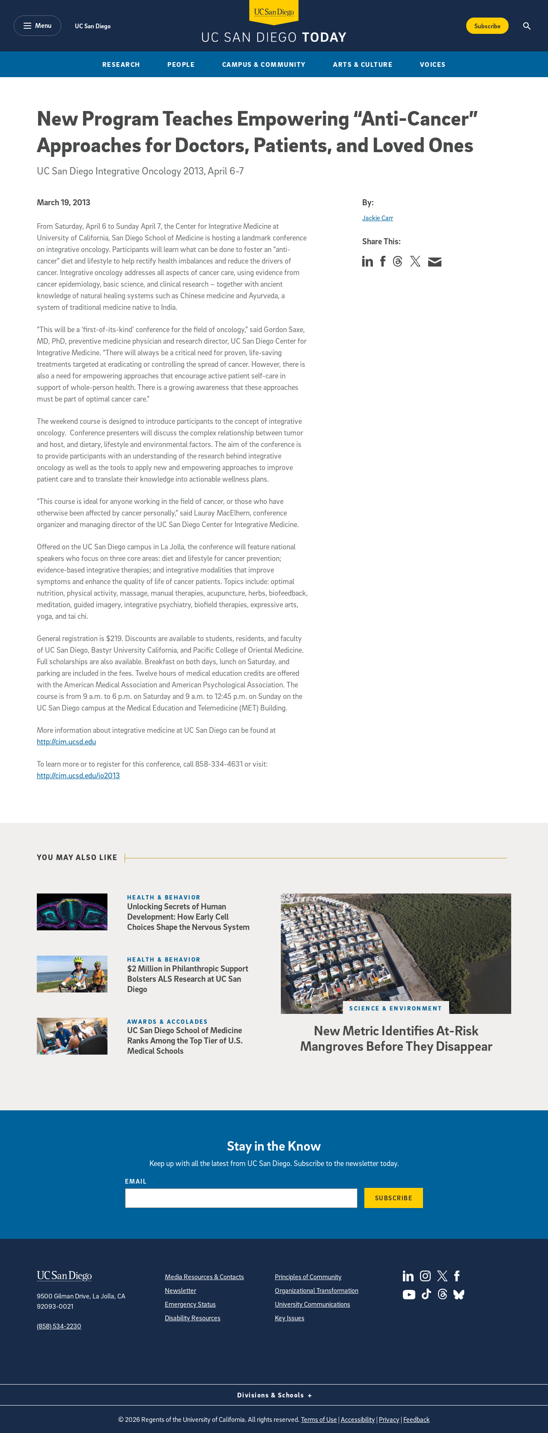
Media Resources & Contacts (204, 1276)
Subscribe (394, 1198)
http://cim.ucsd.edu (66, 741)
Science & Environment (395, 1008)
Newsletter (180, 1290)
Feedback (416, 1419)
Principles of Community (308, 1276)
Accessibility (358, 1419)
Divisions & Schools (274, 1395)
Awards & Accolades (167, 1021)
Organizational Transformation (316, 1290)
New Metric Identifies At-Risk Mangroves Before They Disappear (396, 1038)
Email (136, 1181)
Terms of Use (319, 1419)
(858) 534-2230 (59, 1326)
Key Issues (289, 1317)
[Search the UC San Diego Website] (526, 26)
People (181, 64)
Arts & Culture (363, 64)
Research (121, 64)
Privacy (389, 1419)
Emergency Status (190, 1304)
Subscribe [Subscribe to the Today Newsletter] (487, 26)
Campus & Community (264, 64)
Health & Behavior (164, 897)
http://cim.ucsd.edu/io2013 (78, 775)
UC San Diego (92, 26)
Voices (433, 64)
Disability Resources (192, 1317)
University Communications (312, 1304)
